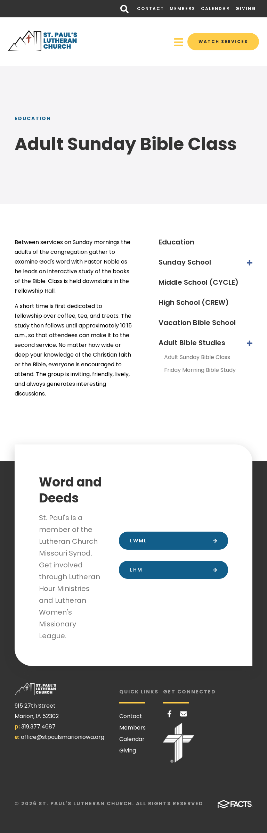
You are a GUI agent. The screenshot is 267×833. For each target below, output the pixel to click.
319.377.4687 (38, 727)
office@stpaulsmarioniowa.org (62, 737)
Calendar (215, 8)
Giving (245, 8)
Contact (150, 8)
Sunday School (185, 262)
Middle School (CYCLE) (198, 282)
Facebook (169, 713)
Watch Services (223, 41)
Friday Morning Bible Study (200, 370)
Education (176, 242)
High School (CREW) (194, 302)
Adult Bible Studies (192, 342)
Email (183, 713)
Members (182, 8)
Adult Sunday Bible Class (197, 357)
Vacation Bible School (197, 322)
